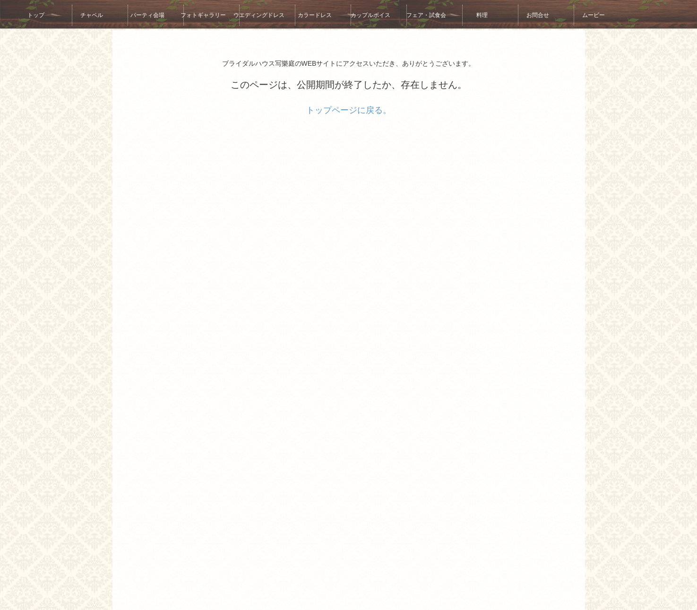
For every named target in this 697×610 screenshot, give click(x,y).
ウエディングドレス (251, 14)
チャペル (83, 14)
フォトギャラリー (195, 14)
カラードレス (307, 14)
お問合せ (529, 14)
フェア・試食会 (418, 14)
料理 (474, 14)
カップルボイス (362, 14)
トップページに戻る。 (348, 110)
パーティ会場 (139, 14)
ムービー (585, 14)
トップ (28, 14)
